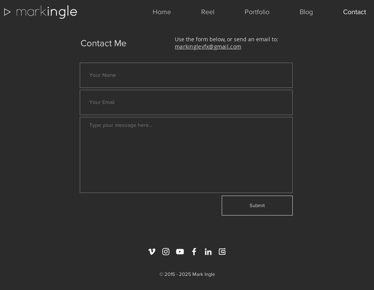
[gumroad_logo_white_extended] (222, 251)
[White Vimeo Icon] (151, 251)
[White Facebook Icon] (194, 251)
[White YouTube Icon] (180, 251)
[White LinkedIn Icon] (208, 251)
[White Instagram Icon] (166, 251)
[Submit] (257, 205)
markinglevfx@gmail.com (208, 46)
